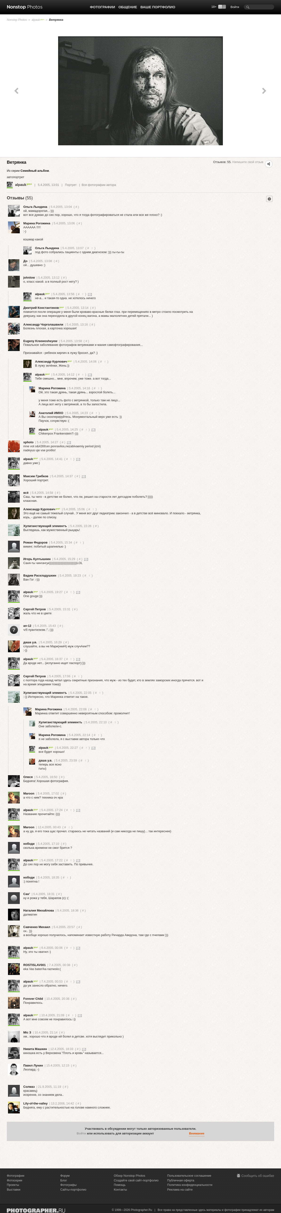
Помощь (119, 1185)
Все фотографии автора (99, 185)
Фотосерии (14, 1180)
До (25, 261)
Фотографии (102, 7)
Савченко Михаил (36, 927)
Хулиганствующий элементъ (45, 526)
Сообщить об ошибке (257, 1176)
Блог (63, 1180)
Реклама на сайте (180, 1189)
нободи (29, 843)
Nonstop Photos (17, 19)
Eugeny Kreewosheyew (40, 341)
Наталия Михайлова (38, 910)
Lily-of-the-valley (35, 1103)
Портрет (70, 185)
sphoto (28, 442)
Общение (127, 7)
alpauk (38, 19)
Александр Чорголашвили (43, 324)
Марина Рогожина (36, 223)
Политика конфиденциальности (190, 1185)
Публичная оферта (180, 1180)
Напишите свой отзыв (247, 162)
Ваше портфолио (157, 7)
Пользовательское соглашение (189, 1175)
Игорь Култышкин (37, 559)
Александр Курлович (53, 361)
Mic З (27, 1032)
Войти (235, 7)
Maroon (28, 793)
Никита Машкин (35, 1049)
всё (25, 492)
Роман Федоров (35, 542)
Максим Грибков (35, 476)
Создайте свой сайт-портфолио (136, 1180)
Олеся (28, 777)
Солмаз (29, 1086)
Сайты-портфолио (73, 1189)
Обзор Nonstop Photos (129, 1175)
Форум (65, 1175)
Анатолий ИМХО (51, 413)
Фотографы (68, 1185)
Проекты (13, 1185)
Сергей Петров (34, 609)
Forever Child (33, 998)
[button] (159, 1134)
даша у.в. (30, 642)
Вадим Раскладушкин (39, 575)
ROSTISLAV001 (34, 965)
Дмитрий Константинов (43, 308)
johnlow (29, 277)
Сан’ (26, 894)
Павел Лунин (33, 1065)
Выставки (13, 1189)
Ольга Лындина (35, 207)
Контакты (120, 1189)
